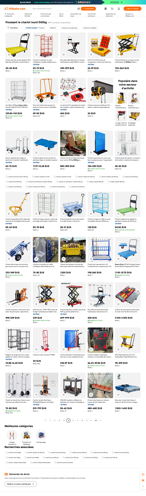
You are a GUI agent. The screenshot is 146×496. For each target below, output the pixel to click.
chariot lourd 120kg (13, 452)
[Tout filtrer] (12, 28)
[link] (143, 474)
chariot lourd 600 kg (57, 187)
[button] (78, 8)
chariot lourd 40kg (13, 457)
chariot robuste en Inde (40, 177)
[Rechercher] (88, 8)
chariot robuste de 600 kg (85, 177)
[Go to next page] (100, 420)
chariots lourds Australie (64, 462)
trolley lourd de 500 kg (57, 452)
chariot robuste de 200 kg (34, 452)
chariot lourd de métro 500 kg (17, 177)
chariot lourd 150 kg (90, 457)
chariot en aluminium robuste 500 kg (39, 182)
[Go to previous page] (46, 420)
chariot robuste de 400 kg (35, 187)
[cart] (112, 9)
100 (96, 420)
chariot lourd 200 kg (50, 457)
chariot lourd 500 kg (130, 177)
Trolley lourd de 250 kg (99, 452)
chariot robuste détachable (16, 462)
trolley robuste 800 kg (95, 182)
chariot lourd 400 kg (13, 187)
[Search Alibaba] (54, 8)
